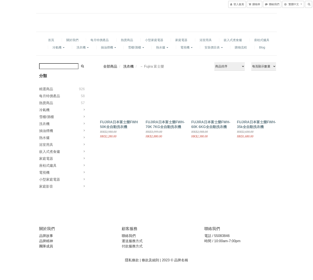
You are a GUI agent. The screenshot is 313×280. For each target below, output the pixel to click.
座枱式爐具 (261, 40)
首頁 (51, 40)
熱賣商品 (127, 40)
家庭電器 (181, 40)
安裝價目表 (214, 47)
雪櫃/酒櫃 (136, 47)
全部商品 (110, 66)
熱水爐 (162, 47)
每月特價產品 (99, 40)
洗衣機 (83, 47)
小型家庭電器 (154, 40)
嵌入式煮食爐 (233, 40)
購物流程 (241, 47)
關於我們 (72, 40)
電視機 (186, 47)
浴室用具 (206, 40)
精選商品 (46, 89)
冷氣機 (58, 47)
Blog (262, 47)
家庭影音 (46, 186)
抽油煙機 (108, 47)
